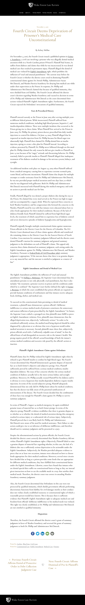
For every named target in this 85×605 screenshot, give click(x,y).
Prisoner (56, 547)
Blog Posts (26, 544)
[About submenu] (30, 12)
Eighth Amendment (38, 71)
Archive (19, 544)
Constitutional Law (23, 547)
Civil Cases (34, 544)
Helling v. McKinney (32, 278)
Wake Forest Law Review (46, 5)
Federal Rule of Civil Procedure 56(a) (45, 253)
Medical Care (48, 547)
